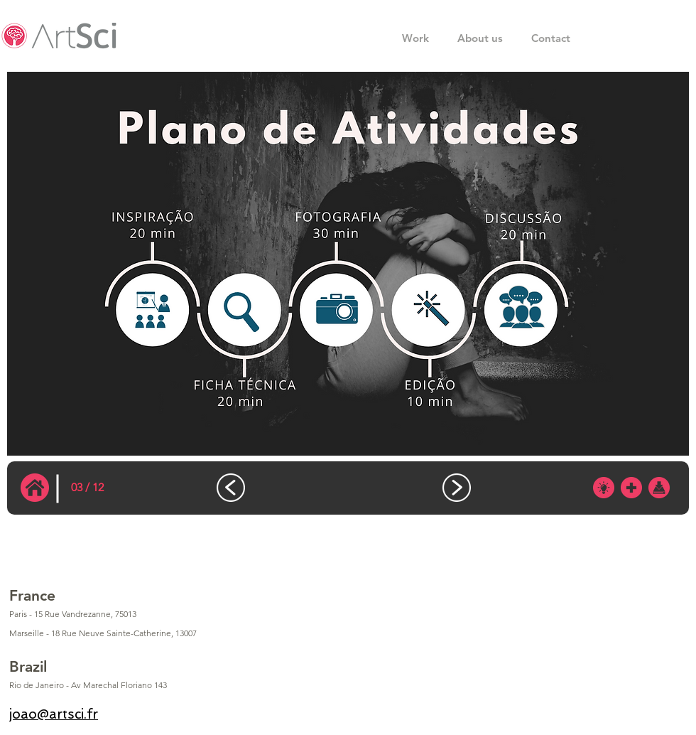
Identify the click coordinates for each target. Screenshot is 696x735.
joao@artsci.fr (53, 714)
